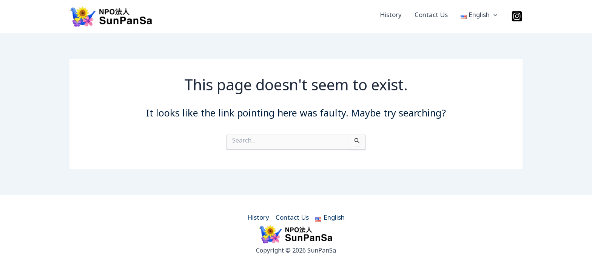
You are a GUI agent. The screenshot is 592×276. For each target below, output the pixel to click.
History (391, 16)
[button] (493, 17)
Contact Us (431, 16)
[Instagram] (517, 16)
